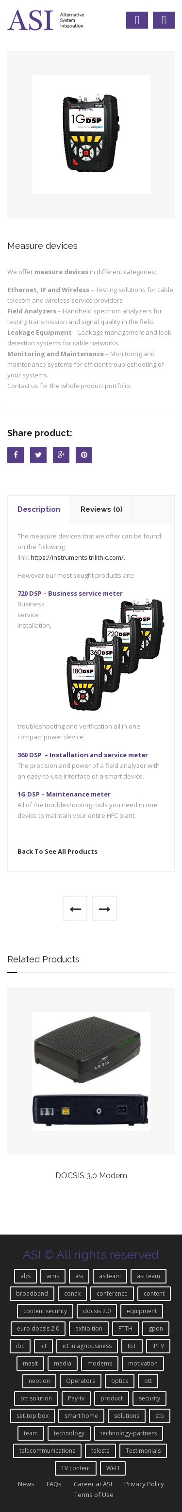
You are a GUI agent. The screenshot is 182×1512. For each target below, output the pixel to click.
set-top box (33, 1416)
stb (159, 1416)
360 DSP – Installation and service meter (82, 754)
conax (72, 1293)
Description (38, 509)
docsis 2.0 (97, 1311)
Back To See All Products (57, 851)
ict (43, 1346)
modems (99, 1363)
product (111, 1398)
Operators (80, 1381)
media (62, 1363)
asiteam (110, 1276)
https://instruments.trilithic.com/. (79, 557)
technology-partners (128, 1433)
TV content (75, 1468)
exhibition (88, 1328)
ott (148, 1381)
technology (69, 1433)
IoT (132, 1346)
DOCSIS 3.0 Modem (91, 1175)
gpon (156, 1328)
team (31, 1433)
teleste (100, 1451)
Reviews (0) (102, 509)
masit (30, 1363)
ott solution (36, 1398)
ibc (20, 1346)
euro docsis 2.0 (38, 1328)
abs (25, 1276)
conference (112, 1293)
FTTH (125, 1328)
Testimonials (143, 1451)
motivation (143, 1363)
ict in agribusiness (87, 1346)
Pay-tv (76, 1398)
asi (79, 1276)
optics (119, 1381)
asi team (148, 1276)
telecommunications (47, 1451)
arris (53, 1276)
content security (45, 1311)
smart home (81, 1416)
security (149, 1398)
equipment (142, 1311)
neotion (39, 1381)
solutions (126, 1416)
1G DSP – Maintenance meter (64, 794)
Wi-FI (112, 1468)
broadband (32, 1293)
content (154, 1293)
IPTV (158, 1346)
